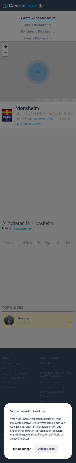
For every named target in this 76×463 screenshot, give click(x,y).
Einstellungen (22, 448)
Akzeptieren (46, 448)
